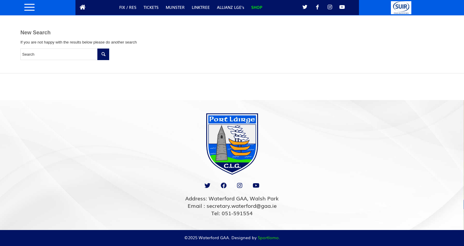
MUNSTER (175, 7)
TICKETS (151, 7)
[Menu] (27, 7)
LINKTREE (201, 7)
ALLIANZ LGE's (230, 7)
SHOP (256, 7)
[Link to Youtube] (342, 7)
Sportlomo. (269, 237)
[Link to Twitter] (304, 7)
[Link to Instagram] (329, 7)
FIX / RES (127, 7)
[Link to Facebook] (317, 7)
